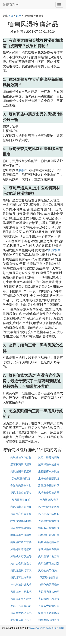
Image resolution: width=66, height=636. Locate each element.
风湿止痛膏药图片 (48, 457)
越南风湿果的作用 (48, 464)
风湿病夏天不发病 (21, 598)
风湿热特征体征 (49, 577)
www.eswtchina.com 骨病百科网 (46, 628)
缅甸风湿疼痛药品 (48, 542)
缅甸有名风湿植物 (48, 527)
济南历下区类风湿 (48, 612)
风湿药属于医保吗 (48, 513)
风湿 (18, 15)
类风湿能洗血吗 (21, 499)
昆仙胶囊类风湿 (21, 478)
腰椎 (21, 170)
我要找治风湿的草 (21, 520)
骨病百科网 (11, 4)
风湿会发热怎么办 (21, 612)
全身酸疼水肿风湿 (48, 471)
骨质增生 (54, 250)
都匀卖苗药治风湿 (21, 619)
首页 (10, 15)
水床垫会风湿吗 (49, 499)
